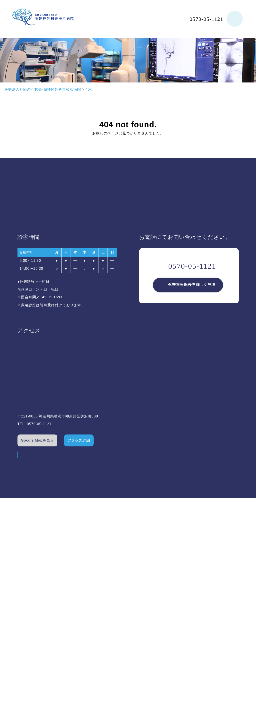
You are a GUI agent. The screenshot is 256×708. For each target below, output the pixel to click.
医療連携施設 (75, 622)
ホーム (19, 588)
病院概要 (21, 599)
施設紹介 (21, 611)
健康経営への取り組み (32, 657)
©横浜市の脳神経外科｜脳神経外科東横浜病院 (219, 685)
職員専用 (125, 600)
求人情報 (125, 588)
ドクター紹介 (25, 622)
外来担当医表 (75, 588)
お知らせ (71, 634)
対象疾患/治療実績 (29, 634)
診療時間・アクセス (81, 599)
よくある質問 (75, 611)
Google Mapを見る (37, 440)
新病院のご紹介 (27, 645)
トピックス (73, 645)
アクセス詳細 (79, 440)
